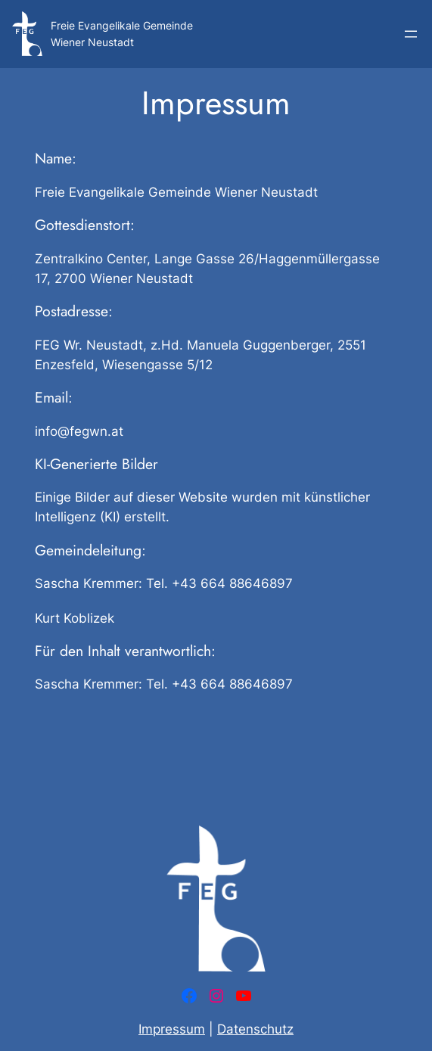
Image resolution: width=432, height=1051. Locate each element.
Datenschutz (255, 1029)
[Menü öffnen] (411, 34)
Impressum (171, 1029)
